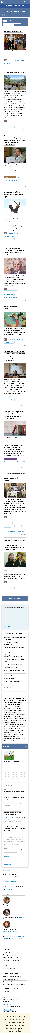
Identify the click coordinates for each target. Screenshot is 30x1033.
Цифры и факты (7, 952)
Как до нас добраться (10, 881)
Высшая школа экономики (10, 1)
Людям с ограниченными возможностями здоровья (14, 985)
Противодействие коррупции (11, 973)
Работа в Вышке (7, 991)
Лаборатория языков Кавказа (12, 652)
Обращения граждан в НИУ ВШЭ (11, 968)
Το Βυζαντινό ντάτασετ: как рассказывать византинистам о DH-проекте (14, 477)
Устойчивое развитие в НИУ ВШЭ (12, 957)
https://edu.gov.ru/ (8, 1004)
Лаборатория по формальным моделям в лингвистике (15, 648)
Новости (7, 20)
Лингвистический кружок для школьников (12, 682)
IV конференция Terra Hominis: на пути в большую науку (14, 194)
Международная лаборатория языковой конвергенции (15, 638)
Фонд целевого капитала (9, 971)
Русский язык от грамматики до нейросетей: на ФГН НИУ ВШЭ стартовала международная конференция (14, 355)
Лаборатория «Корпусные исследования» (11, 643)
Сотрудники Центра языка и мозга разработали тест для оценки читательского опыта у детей (14, 415)
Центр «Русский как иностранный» (13, 664)
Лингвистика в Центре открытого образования (13, 686)
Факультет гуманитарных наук (15, 6)
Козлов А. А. (7, 817)
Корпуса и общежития (9, 963)
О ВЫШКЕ (6, 949)
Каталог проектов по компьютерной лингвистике (14, 671)
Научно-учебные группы (10, 667)
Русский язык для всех (10, 678)
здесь (12, 1021)
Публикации (8, 785)
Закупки (5, 965)
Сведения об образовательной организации (14, 981)
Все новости (15, 598)
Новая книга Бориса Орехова (11, 307)
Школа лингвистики (15, 11)
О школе (6, 695)
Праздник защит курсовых (13, 31)
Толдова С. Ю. (14, 817)
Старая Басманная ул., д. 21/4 (11, 876)
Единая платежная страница (10, 988)
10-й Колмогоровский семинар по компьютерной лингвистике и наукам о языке (14, 251)
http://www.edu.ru (8, 1009)
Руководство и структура (10, 955)
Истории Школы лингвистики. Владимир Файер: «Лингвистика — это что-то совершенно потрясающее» (14, 140)
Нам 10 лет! (7, 626)
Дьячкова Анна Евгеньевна (10, 931)
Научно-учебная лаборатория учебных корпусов (14, 660)
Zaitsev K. (6, 856)
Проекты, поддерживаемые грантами (14, 675)
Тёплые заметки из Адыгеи (14, 72)
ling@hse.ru (9, 889)
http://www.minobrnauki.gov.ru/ (11, 997)
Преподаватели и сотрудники (11, 960)
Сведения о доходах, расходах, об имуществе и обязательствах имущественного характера (12, 977)
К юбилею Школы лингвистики (14, 607)
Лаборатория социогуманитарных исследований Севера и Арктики (13, 655)
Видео (6, 746)
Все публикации (8, 864)
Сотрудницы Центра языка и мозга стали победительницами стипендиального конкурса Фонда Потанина (14, 544)
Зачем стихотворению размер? (12, 761)
